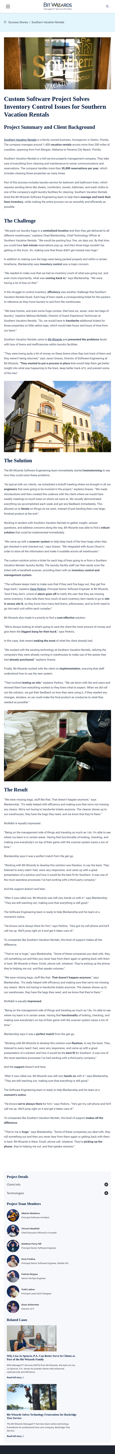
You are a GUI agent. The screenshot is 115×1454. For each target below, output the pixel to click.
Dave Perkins (38, 589)
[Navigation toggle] (8, 6)
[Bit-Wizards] (57, 6)
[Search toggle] (107, 6)
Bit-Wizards (55, 339)
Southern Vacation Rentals (20, 139)
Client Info (57, 1184)
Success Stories (16, 22)
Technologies (57, 1193)
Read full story (15, 1377)
